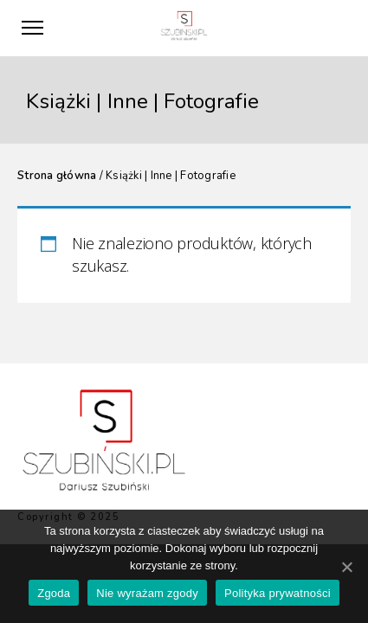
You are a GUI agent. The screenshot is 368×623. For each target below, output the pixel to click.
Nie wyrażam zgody (147, 593)
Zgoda (53, 593)
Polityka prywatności (277, 593)
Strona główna (56, 175)
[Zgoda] (346, 566)
